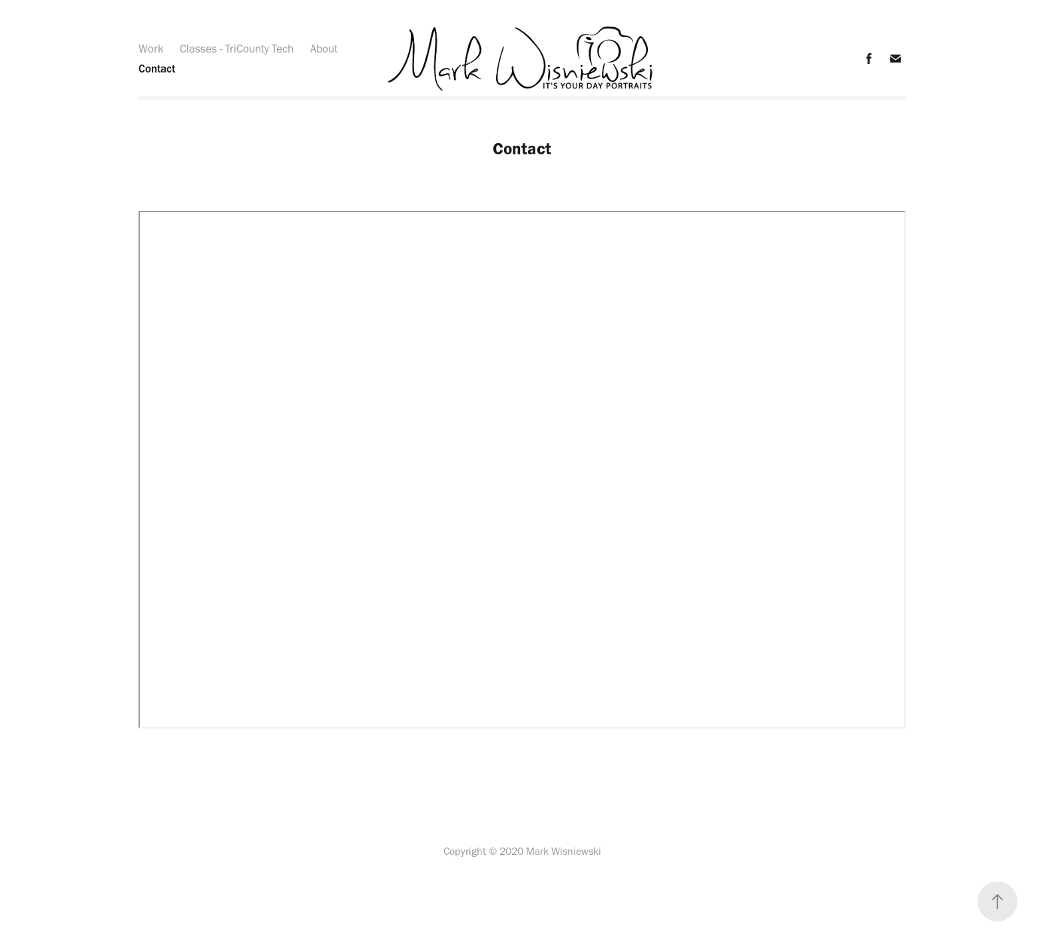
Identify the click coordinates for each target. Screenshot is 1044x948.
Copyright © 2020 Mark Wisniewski (522, 851)
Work (151, 48)
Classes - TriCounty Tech (237, 48)
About (324, 48)
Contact (156, 68)
